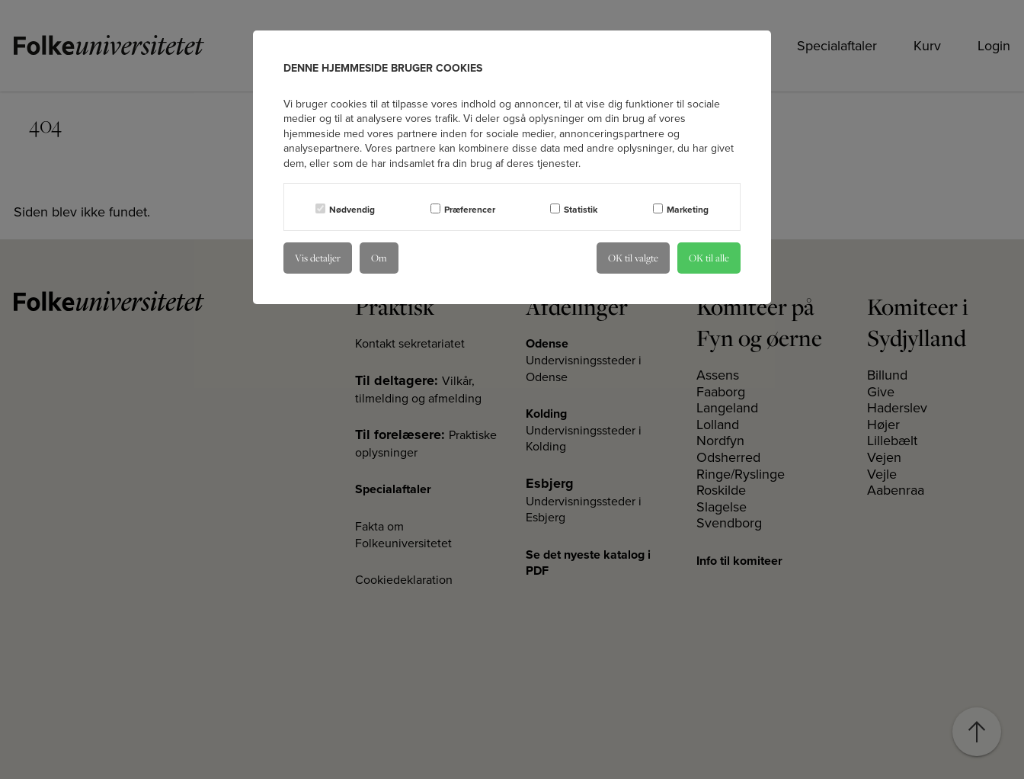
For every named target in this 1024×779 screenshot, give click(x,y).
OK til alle (709, 257)
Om (379, 257)
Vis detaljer (318, 257)
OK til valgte (633, 257)
